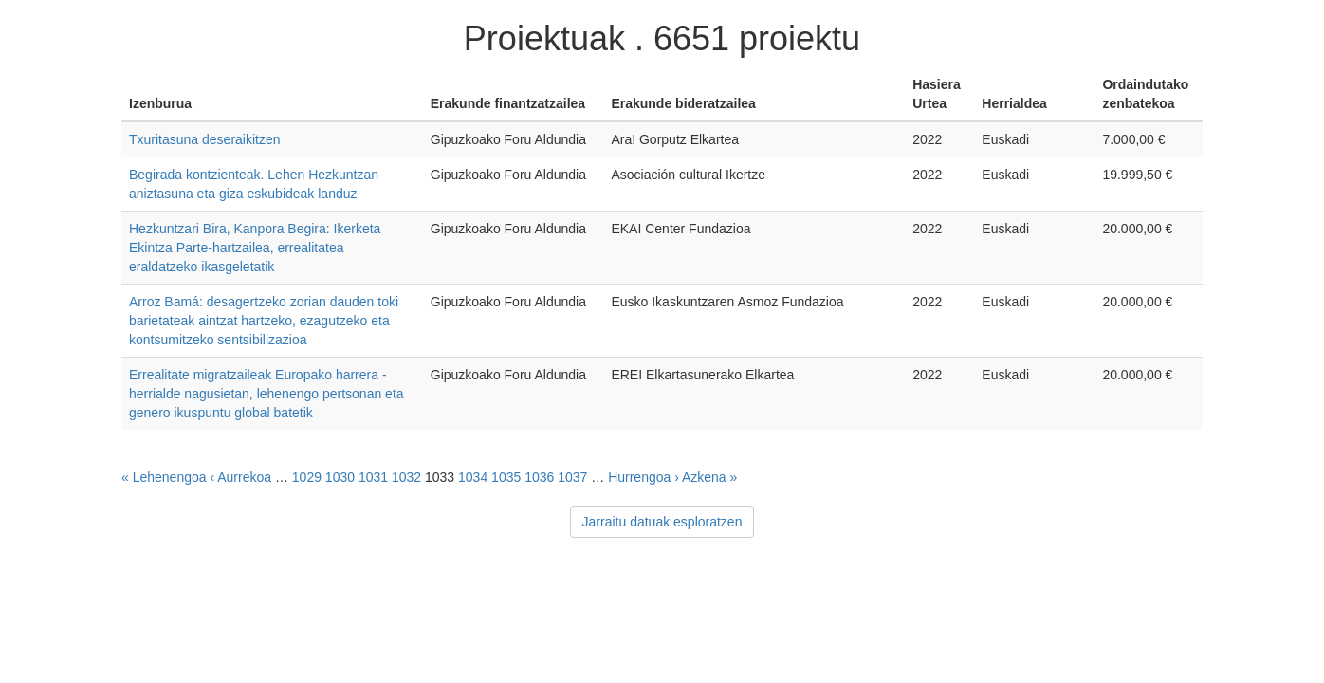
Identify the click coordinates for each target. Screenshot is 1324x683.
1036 (539, 477)
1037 (572, 477)
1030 (340, 477)
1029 (307, 477)
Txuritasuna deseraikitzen (205, 139)
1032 (406, 477)
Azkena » (709, 477)
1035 (506, 477)
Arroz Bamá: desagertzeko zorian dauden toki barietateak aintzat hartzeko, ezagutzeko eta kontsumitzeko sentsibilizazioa (263, 320)
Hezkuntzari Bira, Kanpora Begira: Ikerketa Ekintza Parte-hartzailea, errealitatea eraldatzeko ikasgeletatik (254, 247)
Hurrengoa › (643, 477)
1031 (373, 477)
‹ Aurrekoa (240, 477)
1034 (472, 477)
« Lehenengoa (164, 477)
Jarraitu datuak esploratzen (662, 521)
